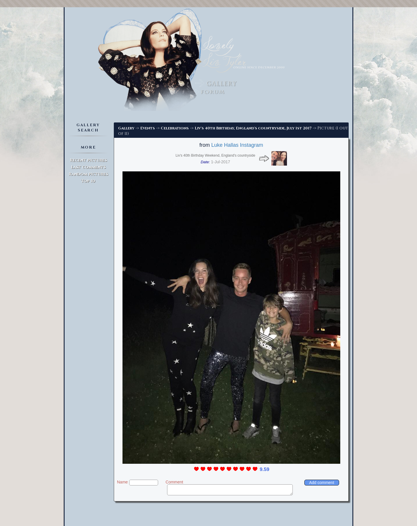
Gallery (126, 128)
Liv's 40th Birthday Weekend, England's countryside (215, 155)
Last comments (88, 167)
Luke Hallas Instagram (237, 145)
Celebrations (175, 128)
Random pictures (88, 174)
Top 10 (88, 181)
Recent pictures (88, 160)
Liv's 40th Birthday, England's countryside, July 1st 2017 (253, 128)
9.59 (264, 469)
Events (147, 128)
